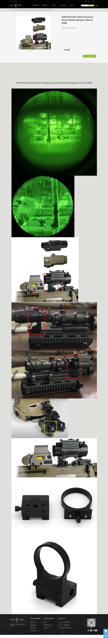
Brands (53, 5)
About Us (71, 5)
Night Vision (36, 5)
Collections (44, 5)
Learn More (63, 5)
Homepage (13, 10)
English (93, 1)
